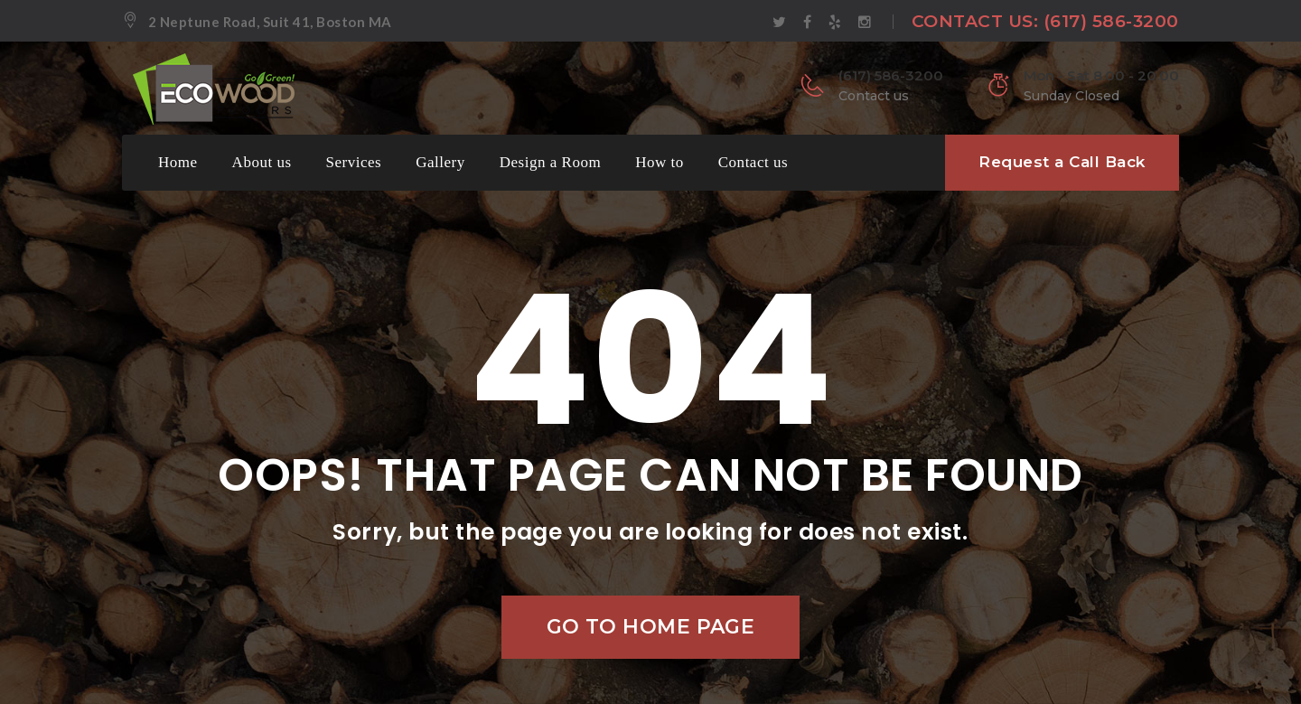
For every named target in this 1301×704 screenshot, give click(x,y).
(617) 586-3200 (1111, 21)
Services (354, 162)
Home (178, 162)
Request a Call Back (1062, 162)
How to (659, 162)
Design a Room (550, 162)
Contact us (753, 162)
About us (262, 162)
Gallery (440, 162)
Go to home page (651, 627)
